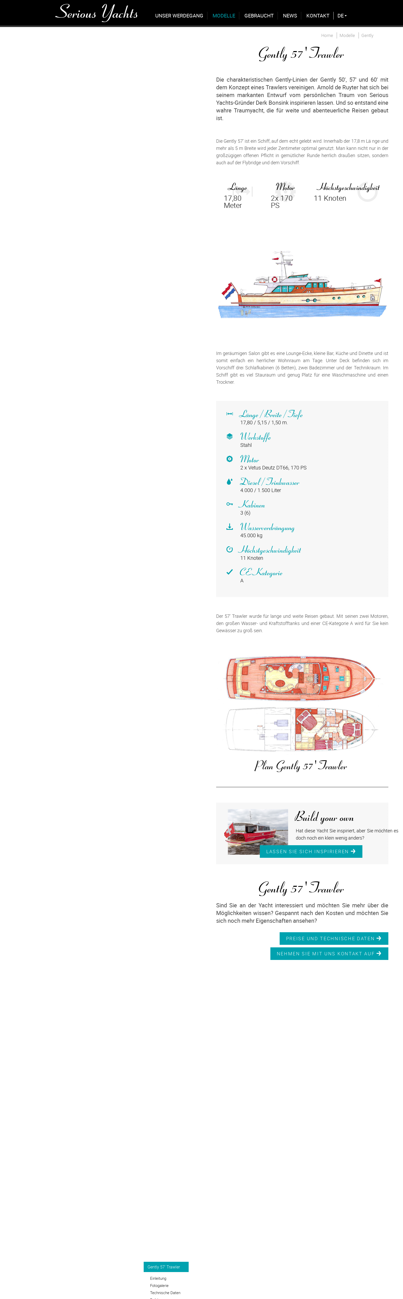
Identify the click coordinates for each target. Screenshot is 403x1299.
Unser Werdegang (179, 15)
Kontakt (317, 15)
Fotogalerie (159, 1285)
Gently (367, 35)
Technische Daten (165, 1292)
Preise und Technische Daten (334, 938)
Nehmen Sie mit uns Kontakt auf (329, 953)
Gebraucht (259, 15)
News (290, 15)
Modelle (224, 15)
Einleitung (158, 1278)
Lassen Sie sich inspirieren (311, 851)
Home (327, 35)
